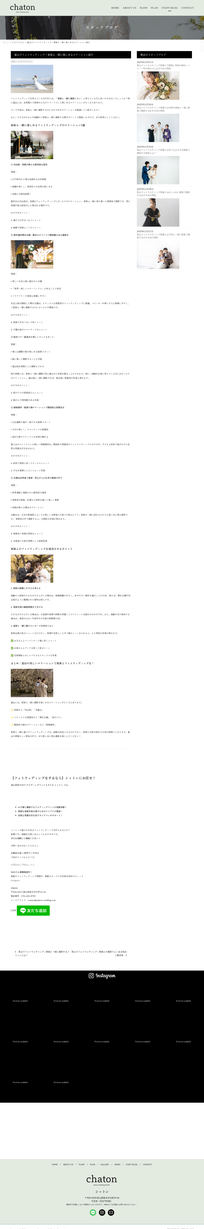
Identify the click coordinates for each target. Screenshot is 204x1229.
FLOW (143, 8)
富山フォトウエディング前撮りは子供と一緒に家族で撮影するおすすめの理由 (163, 236)
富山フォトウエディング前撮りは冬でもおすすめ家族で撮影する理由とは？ (163, 151)
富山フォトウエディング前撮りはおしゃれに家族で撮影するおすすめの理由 (163, 193)
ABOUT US (129, 8)
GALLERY (105, 1164)
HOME (115, 8)
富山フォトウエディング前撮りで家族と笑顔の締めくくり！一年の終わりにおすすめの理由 (163, 67)
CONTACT (187, 8)
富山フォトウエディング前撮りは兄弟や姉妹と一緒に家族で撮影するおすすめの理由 (163, 109)
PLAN (154, 8)
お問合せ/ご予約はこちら (23, 864)
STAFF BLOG (170, 8)
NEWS (117, 1164)
